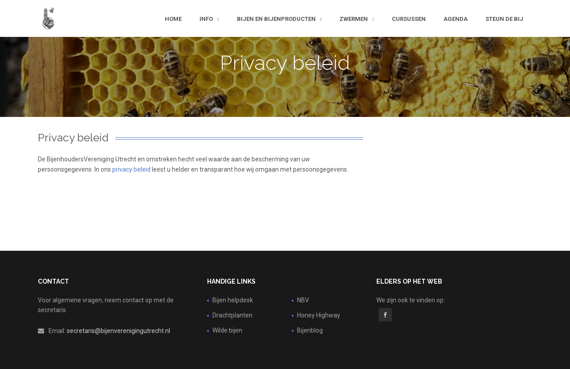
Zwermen (354, 19)
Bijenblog (310, 330)
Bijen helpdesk (232, 300)
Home (173, 19)
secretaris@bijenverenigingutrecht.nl (118, 330)
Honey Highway (318, 315)
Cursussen (409, 19)
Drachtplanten (232, 315)
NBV (303, 300)
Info (207, 19)
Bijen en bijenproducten (277, 19)
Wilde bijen (227, 330)
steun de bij (504, 19)
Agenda (456, 19)
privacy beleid (131, 169)
